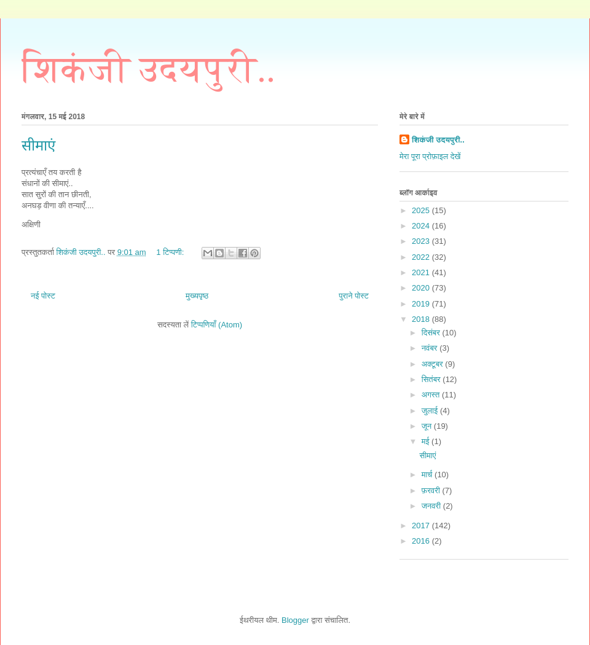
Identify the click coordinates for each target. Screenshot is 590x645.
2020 (422, 287)
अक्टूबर (434, 364)
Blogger (295, 620)
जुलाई (431, 410)
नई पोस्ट (43, 295)
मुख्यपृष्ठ (197, 295)
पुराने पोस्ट (354, 295)
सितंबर (432, 379)
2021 (422, 272)
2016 (422, 540)
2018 (422, 319)
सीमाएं (38, 146)
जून (428, 426)
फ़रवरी (432, 490)
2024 (422, 225)
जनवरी (432, 505)
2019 (422, 303)
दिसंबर (432, 332)
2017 (422, 525)
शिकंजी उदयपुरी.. (148, 69)
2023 (422, 241)
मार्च (428, 474)
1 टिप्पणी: (171, 252)
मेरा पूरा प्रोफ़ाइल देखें (429, 156)
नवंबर (430, 348)
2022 (422, 257)
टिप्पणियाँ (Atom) (216, 324)
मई (426, 441)
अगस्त (432, 394)
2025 (422, 210)
